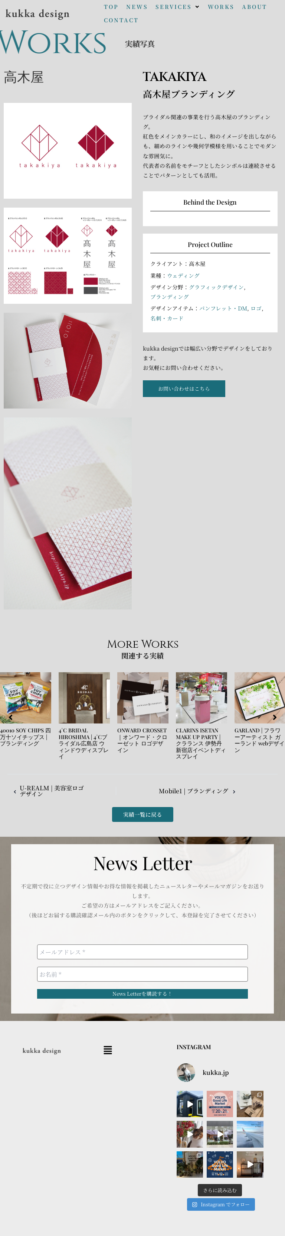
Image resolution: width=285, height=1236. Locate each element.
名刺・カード (167, 318)
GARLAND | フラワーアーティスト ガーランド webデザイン (260, 740)
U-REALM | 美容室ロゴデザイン (47, 791)
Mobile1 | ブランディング (199, 791)
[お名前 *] (142, 974)
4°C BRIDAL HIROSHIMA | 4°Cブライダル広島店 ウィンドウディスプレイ (84, 743)
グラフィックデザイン (216, 287)
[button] (178, 6)
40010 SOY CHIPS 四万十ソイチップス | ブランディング (25, 736)
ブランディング (169, 296)
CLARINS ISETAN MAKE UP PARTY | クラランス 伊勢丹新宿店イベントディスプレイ (201, 743)
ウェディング (183, 275)
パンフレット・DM (223, 308)
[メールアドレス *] (142, 951)
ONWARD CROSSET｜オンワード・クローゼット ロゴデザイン (142, 740)
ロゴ (256, 308)
